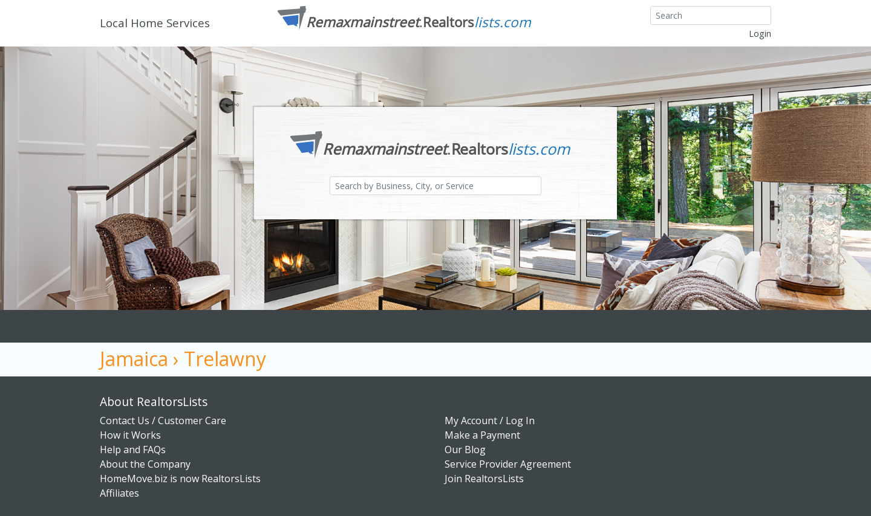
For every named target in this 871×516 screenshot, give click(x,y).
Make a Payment (482, 435)
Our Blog (465, 449)
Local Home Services (155, 22)
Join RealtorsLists (484, 478)
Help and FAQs (133, 449)
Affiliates (119, 493)
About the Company (145, 464)
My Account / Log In (490, 420)
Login (760, 33)
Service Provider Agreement (508, 464)
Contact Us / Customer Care (163, 420)
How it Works (130, 435)
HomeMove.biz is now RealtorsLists (180, 478)
